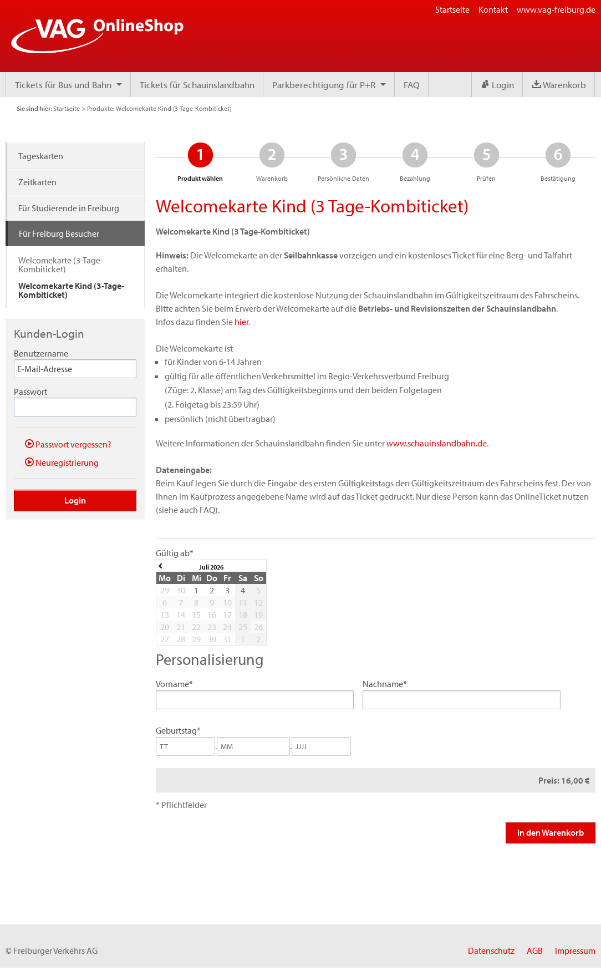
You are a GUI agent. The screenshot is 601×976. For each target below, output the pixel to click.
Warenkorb (559, 84)
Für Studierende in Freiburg (68, 208)
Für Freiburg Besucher (59, 233)
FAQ (412, 84)
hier (241, 321)
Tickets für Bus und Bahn (63, 84)
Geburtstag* (178, 730)
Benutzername (41, 353)
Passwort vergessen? (68, 444)
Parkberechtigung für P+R (323, 84)
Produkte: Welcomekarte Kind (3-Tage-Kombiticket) (159, 108)
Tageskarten (40, 155)
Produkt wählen (200, 162)
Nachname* (385, 683)
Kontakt (493, 9)
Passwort (30, 391)
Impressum (575, 950)
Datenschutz (491, 950)
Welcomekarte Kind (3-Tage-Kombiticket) (71, 290)
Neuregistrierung (62, 462)
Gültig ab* (174, 552)
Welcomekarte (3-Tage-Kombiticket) (60, 264)
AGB (535, 950)
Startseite (452, 9)
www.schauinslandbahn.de (436, 443)
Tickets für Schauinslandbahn (197, 84)
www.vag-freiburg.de (556, 9)
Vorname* (174, 683)
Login (497, 84)
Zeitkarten (37, 181)
